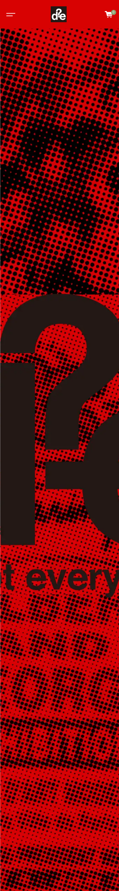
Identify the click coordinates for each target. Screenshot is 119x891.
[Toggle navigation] (9, 14)
